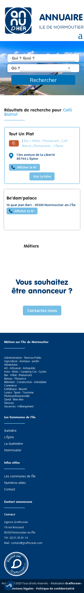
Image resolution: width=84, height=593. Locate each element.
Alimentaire (10, 364)
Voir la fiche (42, 176)
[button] (9, 585)
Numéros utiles (15, 483)
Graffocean (73, 583)
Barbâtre (10, 431)
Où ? (15, 68)
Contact (9, 489)
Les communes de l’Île (20, 476)
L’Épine (9, 437)
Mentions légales (22, 588)
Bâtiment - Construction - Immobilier (25, 382)
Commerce (10, 385)
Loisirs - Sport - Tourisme (18, 392)
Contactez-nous (42, 310)
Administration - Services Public (22, 357)
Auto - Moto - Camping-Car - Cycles (25, 371)
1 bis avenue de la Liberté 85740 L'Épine (36, 156)
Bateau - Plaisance (15, 378)
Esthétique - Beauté (15, 389)
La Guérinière (13, 444)
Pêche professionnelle (16, 396)
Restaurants (42, 146)
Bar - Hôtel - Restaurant (18, 375)
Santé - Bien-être (13, 399)
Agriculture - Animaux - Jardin (21, 361)
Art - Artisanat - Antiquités (19, 368)
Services (9, 403)
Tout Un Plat (21, 134)
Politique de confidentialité (55, 588)
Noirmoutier (12, 450)
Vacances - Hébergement (19, 406)
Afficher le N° (27, 167)
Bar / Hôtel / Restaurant (41, 141)
